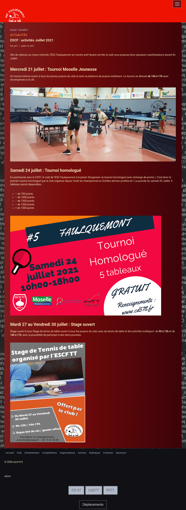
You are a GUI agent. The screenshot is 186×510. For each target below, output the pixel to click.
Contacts (112, 452)
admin (7, 476)
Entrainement (33, 452)
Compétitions (51, 452)
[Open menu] (177, 4)
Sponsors (125, 452)
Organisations (70, 452)
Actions (84, 452)
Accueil (10, 452)
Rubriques (98, 452)
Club (19, 452)
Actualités (18, 35)
